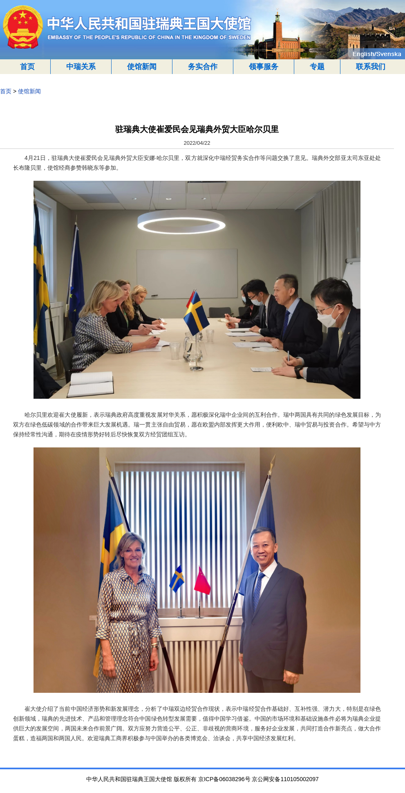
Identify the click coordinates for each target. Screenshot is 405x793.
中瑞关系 (81, 67)
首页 (27, 67)
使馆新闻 (142, 67)
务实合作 (202, 67)
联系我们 (370, 67)
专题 (317, 67)
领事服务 (263, 67)
